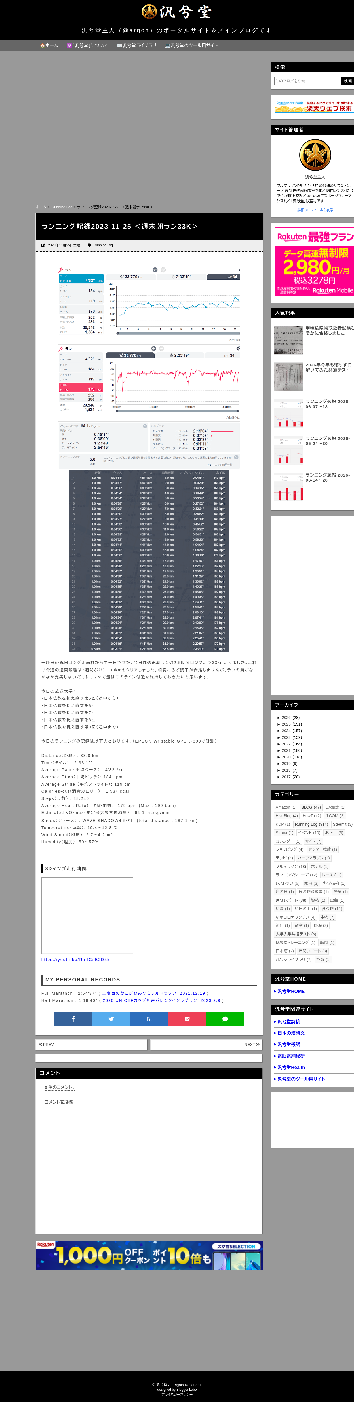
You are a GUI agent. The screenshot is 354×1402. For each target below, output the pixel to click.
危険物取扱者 (314, 891)
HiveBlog (287, 815)
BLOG (311, 807)
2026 (287, 717)
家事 (311, 883)
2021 (287, 750)
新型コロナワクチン (295, 917)
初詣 (283, 908)
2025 (287, 724)
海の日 (285, 891)
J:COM (335, 815)
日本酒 (285, 951)
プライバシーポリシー (177, 1395)
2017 (287, 777)
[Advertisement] (148, 161)
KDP (283, 824)
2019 (287, 763)
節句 (283, 925)
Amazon (286, 807)
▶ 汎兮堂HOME (289, 991)
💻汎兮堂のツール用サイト (191, 45)
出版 (337, 900)
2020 (287, 757)
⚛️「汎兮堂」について (87, 45)
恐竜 (341, 891)
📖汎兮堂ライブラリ (137, 45)
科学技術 (334, 883)
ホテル (319, 866)
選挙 (302, 925)
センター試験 (322, 849)
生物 (327, 917)
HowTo (312, 815)
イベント (309, 832)
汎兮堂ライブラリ (294, 959)
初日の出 (306, 908)
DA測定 (335, 807)
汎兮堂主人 (315, 177)
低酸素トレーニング (295, 942)
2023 (287, 737)
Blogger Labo (186, 1390)
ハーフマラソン (314, 858)
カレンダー (288, 841)
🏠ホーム (49, 45)
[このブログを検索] (307, 81)
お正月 (334, 832)
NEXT (252, 1044)
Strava (285, 832)
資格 (318, 900)
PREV (46, 1044)
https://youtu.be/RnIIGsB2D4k (75, 959)
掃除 (321, 925)
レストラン (288, 883)
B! (149, 1019)
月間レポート (291, 900)
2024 (287, 730)
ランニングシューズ (296, 875)
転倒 (327, 942)
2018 (287, 770)
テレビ (284, 858)
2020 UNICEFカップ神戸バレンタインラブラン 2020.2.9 (161, 1000)
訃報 (324, 959)
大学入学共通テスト (296, 934)
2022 (287, 744)
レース (332, 875)
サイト (313, 841)
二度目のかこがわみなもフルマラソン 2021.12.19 (153, 993)
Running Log (103, 245)
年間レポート (313, 951)
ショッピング (290, 849)
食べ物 (332, 908)
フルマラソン (291, 866)
